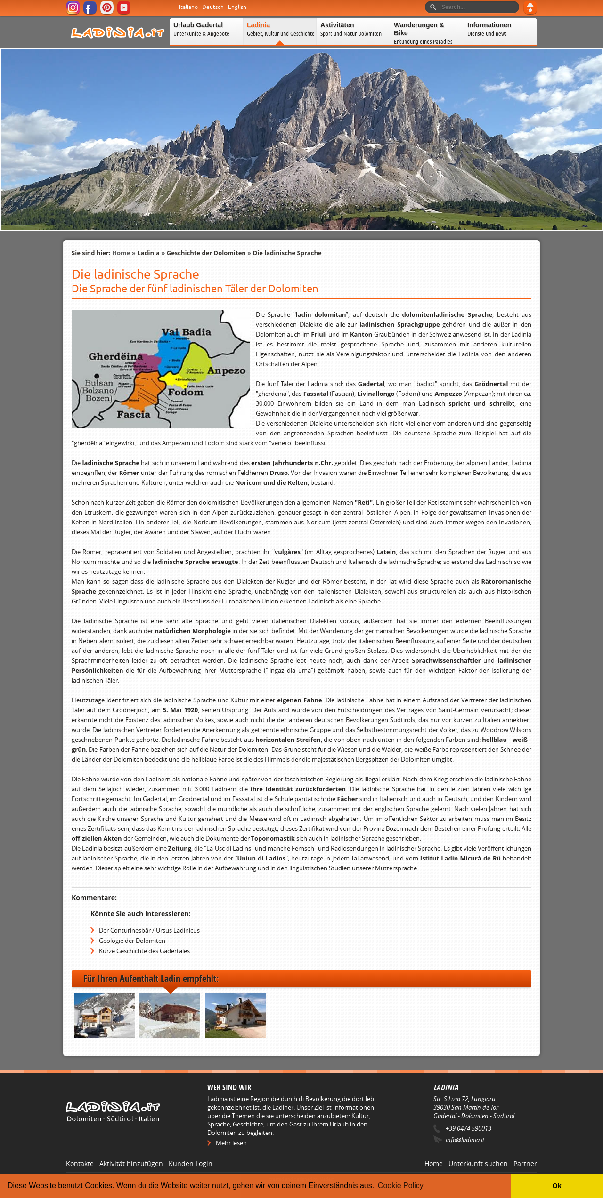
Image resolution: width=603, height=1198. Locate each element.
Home (121, 253)
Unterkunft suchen (478, 1163)
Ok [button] (556, 1186)
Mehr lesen (231, 1143)
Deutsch (213, 7)
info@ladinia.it (465, 1139)
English (237, 7)
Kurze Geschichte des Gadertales (144, 951)
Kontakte (80, 1163)
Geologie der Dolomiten (132, 940)
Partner (525, 1163)
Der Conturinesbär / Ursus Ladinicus (149, 930)
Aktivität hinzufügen (131, 1163)
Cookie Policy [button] (401, 1186)
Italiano (188, 7)
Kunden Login (190, 1163)
